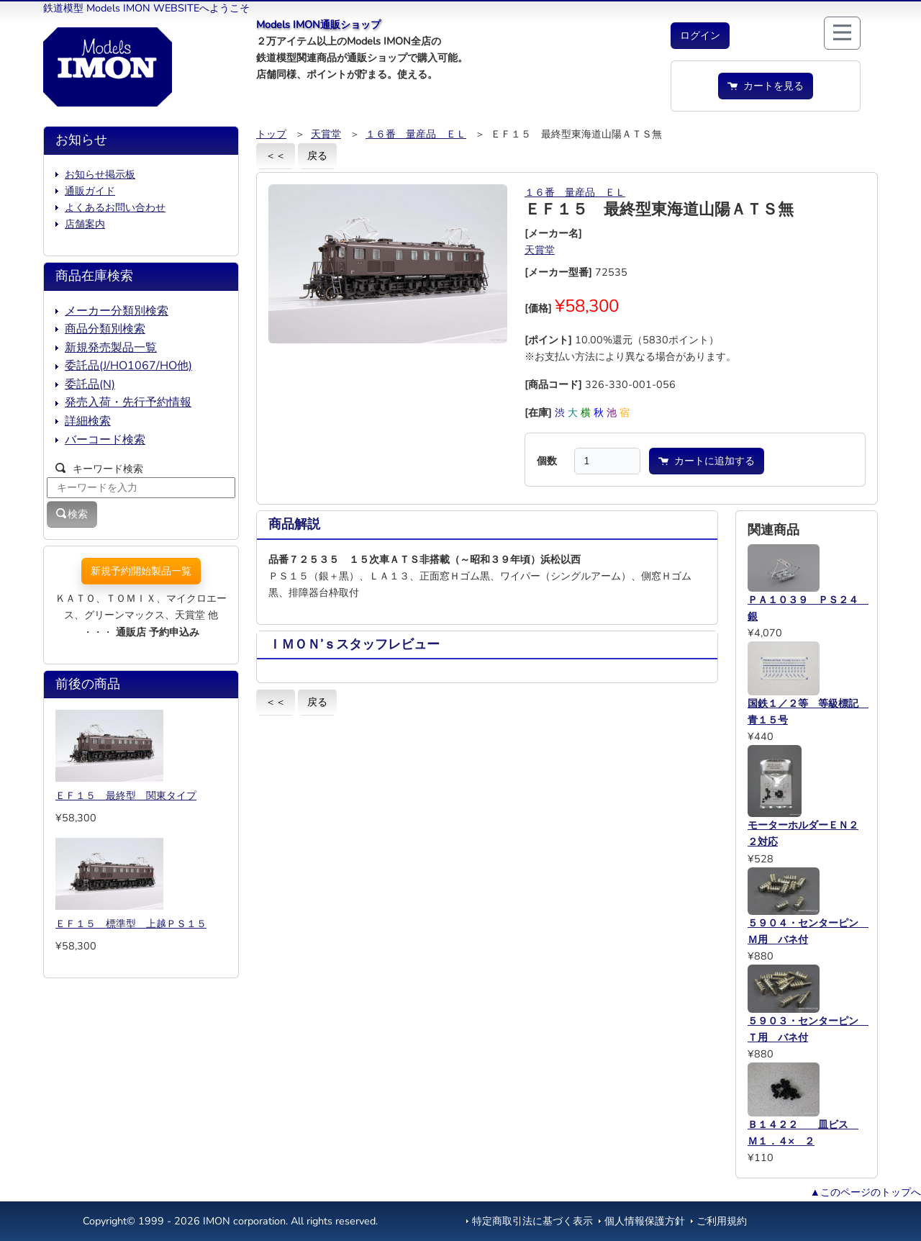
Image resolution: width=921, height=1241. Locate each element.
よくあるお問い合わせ (115, 207)
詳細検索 (88, 421)
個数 (547, 460)
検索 (72, 514)
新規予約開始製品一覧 (141, 571)
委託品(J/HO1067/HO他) (128, 366)
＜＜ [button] (276, 155)
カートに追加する (706, 460)
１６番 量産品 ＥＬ (416, 134)
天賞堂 (326, 134)
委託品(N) (90, 384)
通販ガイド (90, 191)
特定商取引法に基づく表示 (532, 1221)
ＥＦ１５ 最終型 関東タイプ (125, 795)
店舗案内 (85, 224)
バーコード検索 (105, 440)
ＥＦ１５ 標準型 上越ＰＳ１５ (131, 923)
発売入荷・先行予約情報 (128, 402)
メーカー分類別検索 (116, 311)
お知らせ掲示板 (100, 174)
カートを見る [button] (765, 85)
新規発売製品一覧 (111, 348)
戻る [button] (317, 155)
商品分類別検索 (105, 329)
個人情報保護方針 (644, 1221)
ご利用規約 (722, 1221)
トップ (271, 134)
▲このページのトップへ (865, 1192)
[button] (700, 35)
